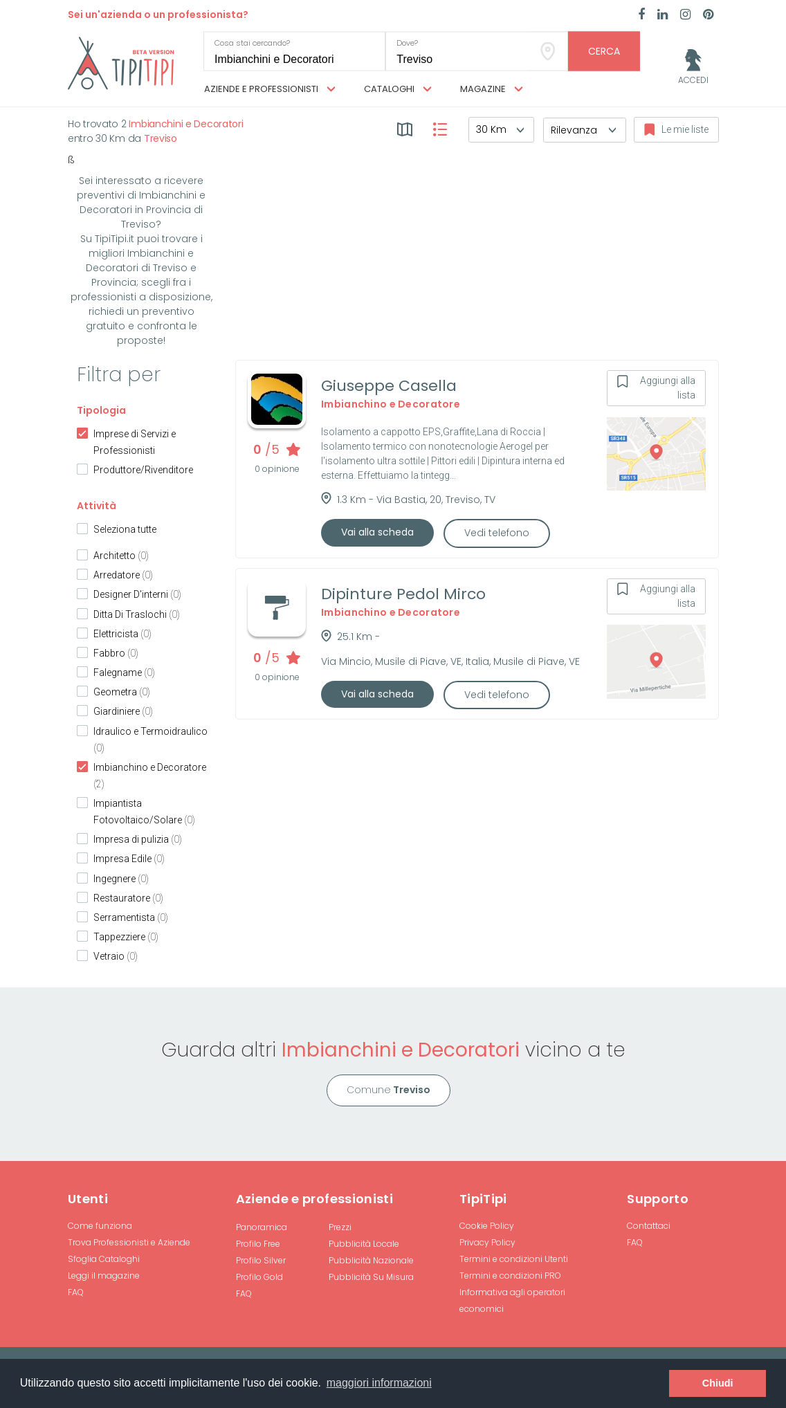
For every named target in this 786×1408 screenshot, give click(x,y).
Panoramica (261, 1227)
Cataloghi (398, 89)
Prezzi (340, 1227)
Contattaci (648, 1226)
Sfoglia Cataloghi (104, 1259)
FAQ (76, 1292)
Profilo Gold (259, 1277)
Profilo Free (258, 1244)
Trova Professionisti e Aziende (129, 1242)
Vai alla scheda (377, 532)
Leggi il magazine (104, 1275)
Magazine (491, 89)
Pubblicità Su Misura (371, 1277)
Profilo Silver (261, 1260)
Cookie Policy (486, 1226)
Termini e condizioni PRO (510, 1275)
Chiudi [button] (717, 1383)
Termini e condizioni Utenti (513, 1259)
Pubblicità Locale (364, 1244)
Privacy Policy (487, 1242)
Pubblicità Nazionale (371, 1260)
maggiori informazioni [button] (379, 1383)
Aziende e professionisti (270, 89)
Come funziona (100, 1226)
